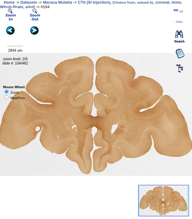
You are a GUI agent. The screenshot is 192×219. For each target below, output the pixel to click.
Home (9, 2)
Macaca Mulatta (57, 2)
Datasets (29, 2)
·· (178, 21)
